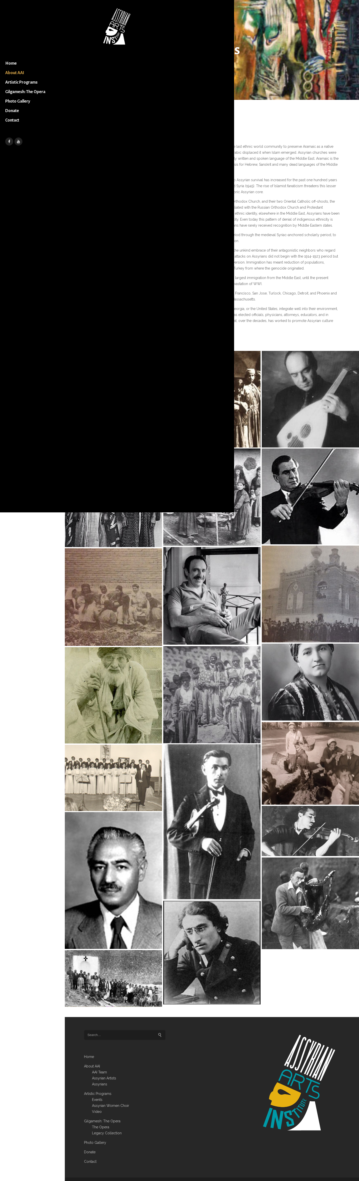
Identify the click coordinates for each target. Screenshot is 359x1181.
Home (18, 72)
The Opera (100, 1117)
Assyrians (99, 1074)
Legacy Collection (107, 1123)
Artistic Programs (28, 91)
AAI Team (99, 1062)
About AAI (21, 81)
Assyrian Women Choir (110, 1096)
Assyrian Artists (104, 1068)
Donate (19, 129)
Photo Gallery (24, 119)
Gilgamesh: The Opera (26, 105)
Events (97, 1090)
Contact (19, 138)
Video (97, 1102)
